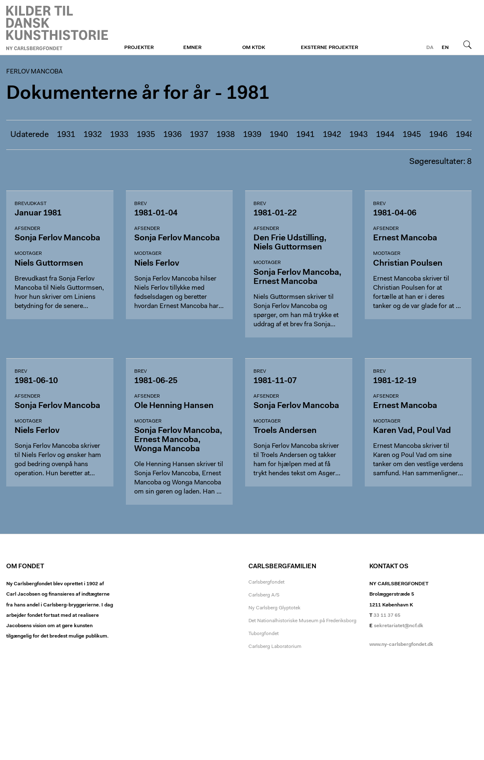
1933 (119, 135)
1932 (93, 135)
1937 (199, 135)
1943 (358, 135)
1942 (332, 135)
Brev (140, 203)
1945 (412, 135)
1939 (252, 135)
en (445, 47)
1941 (305, 135)
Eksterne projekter (329, 47)
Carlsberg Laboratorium (274, 646)
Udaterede (29, 135)
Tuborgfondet (263, 633)
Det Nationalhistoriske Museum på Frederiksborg (302, 620)
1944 (385, 135)
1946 (438, 135)
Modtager (28, 253)
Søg (467, 44)
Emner (192, 47)
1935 (146, 135)
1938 (225, 135)
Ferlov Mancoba (57, 27)
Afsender (27, 228)
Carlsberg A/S (264, 595)
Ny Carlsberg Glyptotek (274, 608)
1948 (465, 135)
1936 (172, 135)
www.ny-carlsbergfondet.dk (401, 644)
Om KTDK (253, 47)
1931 (66, 135)
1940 (279, 135)
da (429, 47)
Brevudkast (31, 203)
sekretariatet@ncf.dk (398, 625)
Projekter (139, 47)
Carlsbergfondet (266, 582)
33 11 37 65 (386, 615)
